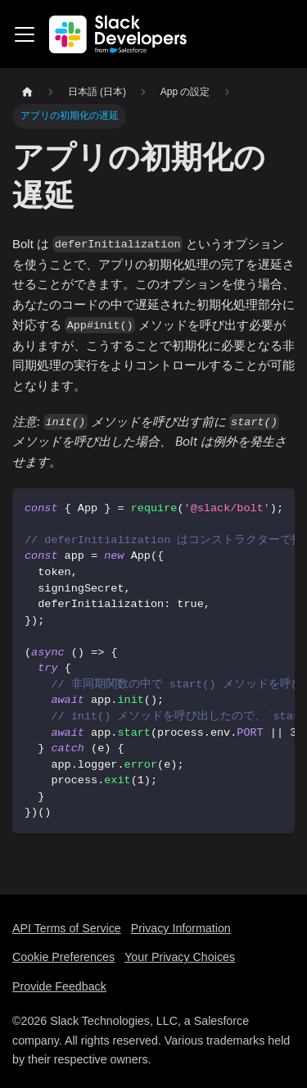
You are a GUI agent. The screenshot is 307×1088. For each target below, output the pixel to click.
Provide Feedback (59, 986)
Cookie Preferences (63, 956)
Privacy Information (181, 928)
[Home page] (27, 92)
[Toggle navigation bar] (24, 34)
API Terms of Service (66, 928)
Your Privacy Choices (179, 956)
